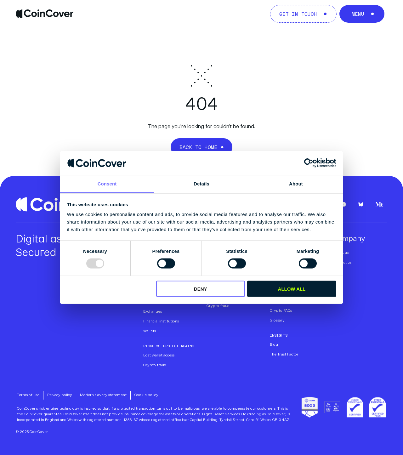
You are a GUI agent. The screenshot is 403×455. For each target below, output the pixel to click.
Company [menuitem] (349, 238)
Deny (200, 288)
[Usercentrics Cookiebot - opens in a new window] (308, 163)
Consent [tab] (107, 183)
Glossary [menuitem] (277, 320)
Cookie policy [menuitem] (146, 395)
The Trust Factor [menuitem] (284, 354)
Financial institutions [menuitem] (161, 321)
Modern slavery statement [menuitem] (103, 395)
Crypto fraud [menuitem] (154, 365)
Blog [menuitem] (274, 345)
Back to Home (198, 147)
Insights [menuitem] (278, 335)
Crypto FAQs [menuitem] (281, 311)
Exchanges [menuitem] (152, 312)
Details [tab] (201, 183)
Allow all (292, 288)
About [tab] (296, 183)
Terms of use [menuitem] (28, 395)
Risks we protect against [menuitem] (169, 346)
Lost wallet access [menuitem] (158, 355)
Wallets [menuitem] (149, 331)
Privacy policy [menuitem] (59, 395)
